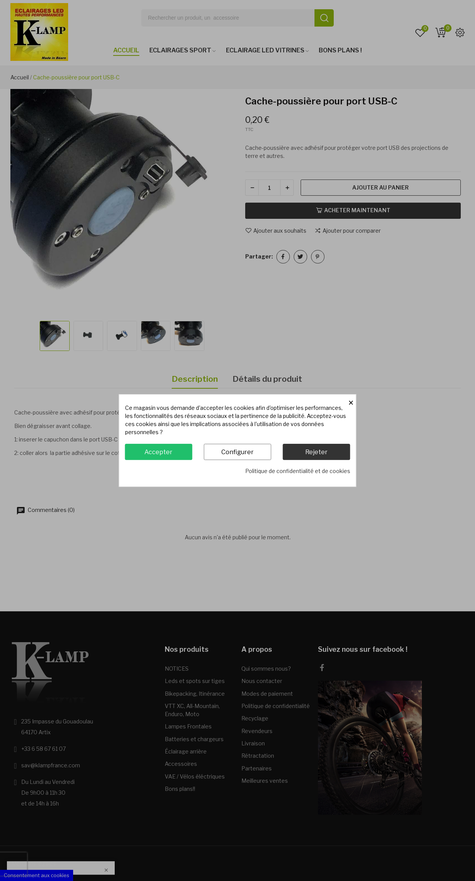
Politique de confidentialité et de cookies (297, 471)
